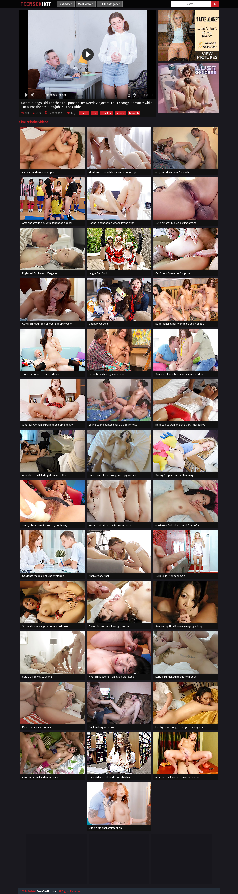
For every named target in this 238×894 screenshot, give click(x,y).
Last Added (65, 4)
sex (94, 113)
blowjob (134, 113)
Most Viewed (85, 4)
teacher (106, 113)
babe (84, 113)
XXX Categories (109, 4)
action (120, 113)
